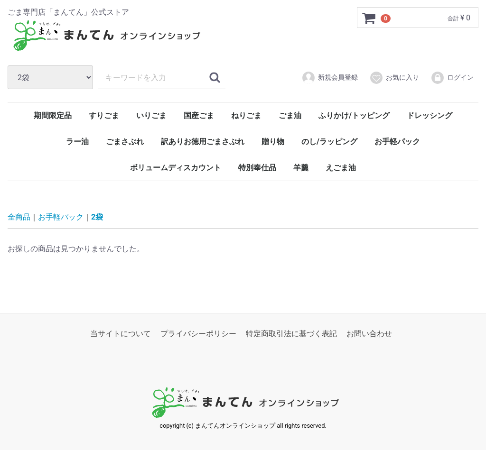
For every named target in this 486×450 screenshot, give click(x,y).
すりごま (104, 115)
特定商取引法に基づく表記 (291, 333)
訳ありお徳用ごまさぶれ (202, 141)
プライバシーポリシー (198, 333)
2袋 (97, 216)
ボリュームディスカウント (175, 167)
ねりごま (246, 115)
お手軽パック (397, 141)
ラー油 (77, 141)
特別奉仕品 (257, 167)
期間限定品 (53, 115)
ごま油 (290, 115)
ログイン (452, 78)
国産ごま (199, 115)
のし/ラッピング (329, 141)
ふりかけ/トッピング (354, 115)
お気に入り (394, 78)
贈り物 (273, 141)
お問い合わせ (369, 333)
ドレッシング (429, 115)
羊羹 (300, 167)
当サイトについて (120, 333)
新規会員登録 (329, 78)
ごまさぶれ (125, 141)
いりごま (151, 115)
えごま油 (341, 167)
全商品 (19, 216)
